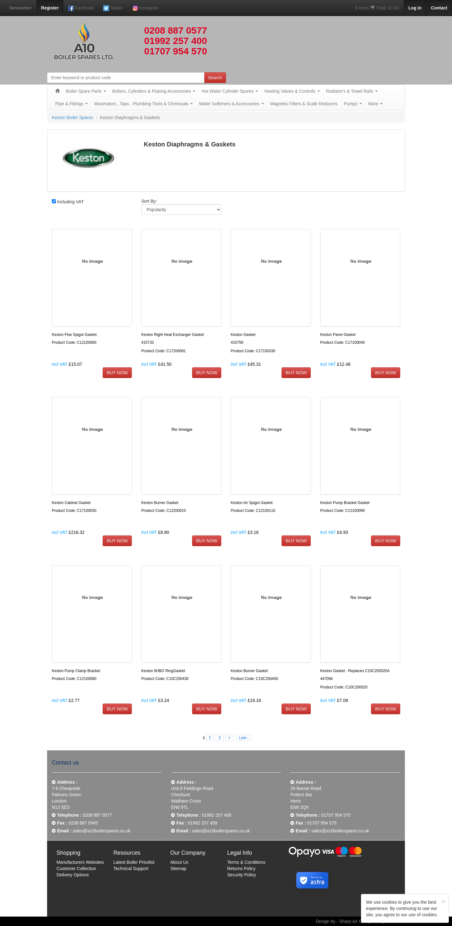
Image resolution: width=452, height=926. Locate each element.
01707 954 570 (175, 51)
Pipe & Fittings (71, 103)
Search (215, 77)
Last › (243, 738)
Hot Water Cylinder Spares (230, 91)
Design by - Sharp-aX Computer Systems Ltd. (360, 921)
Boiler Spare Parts (86, 91)
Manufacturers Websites (80, 862)
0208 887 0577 (175, 30)
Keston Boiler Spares (72, 117)
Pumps (353, 103)
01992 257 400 (175, 41)
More (375, 103)
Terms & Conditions (246, 862)
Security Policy (241, 874)
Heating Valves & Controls (292, 91)
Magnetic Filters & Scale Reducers (304, 103)
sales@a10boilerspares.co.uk (102, 830)
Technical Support (130, 868)
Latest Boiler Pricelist (133, 862)
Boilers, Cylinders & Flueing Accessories (154, 91)
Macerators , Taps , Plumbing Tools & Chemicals (143, 103)
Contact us (65, 762)
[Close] (443, 901)
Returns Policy (241, 868)
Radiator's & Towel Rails (352, 91)
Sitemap (178, 868)
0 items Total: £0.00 (377, 7)
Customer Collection (76, 868)
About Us (179, 862)
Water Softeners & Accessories (231, 103)
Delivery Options (72, 874)
